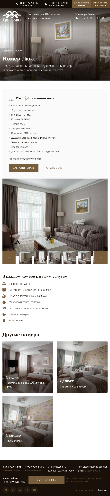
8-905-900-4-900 (58, 3)
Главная (6, 51)
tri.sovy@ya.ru (92, 470)
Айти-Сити (102, 491)
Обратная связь (46, 480)
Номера (18, 51)
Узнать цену (53, 167)
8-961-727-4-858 (29, 3)
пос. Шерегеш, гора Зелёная (93, 466)
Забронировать (100, 4)
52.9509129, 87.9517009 (61, 470)
